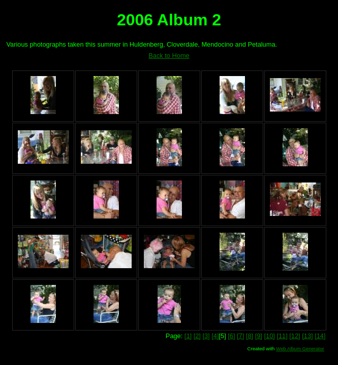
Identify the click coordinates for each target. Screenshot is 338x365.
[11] (281, 336)
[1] (188, 336)
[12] (294, 336)
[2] (197, 336)
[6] (231, 336)
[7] (240, 336)
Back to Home (168, 55)
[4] (215, 336)
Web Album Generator (300, 348)
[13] (307, 336)
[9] (258, 336)
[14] (320, 336)
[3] (205, 336)
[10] (269, 336)
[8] (249, 336)
